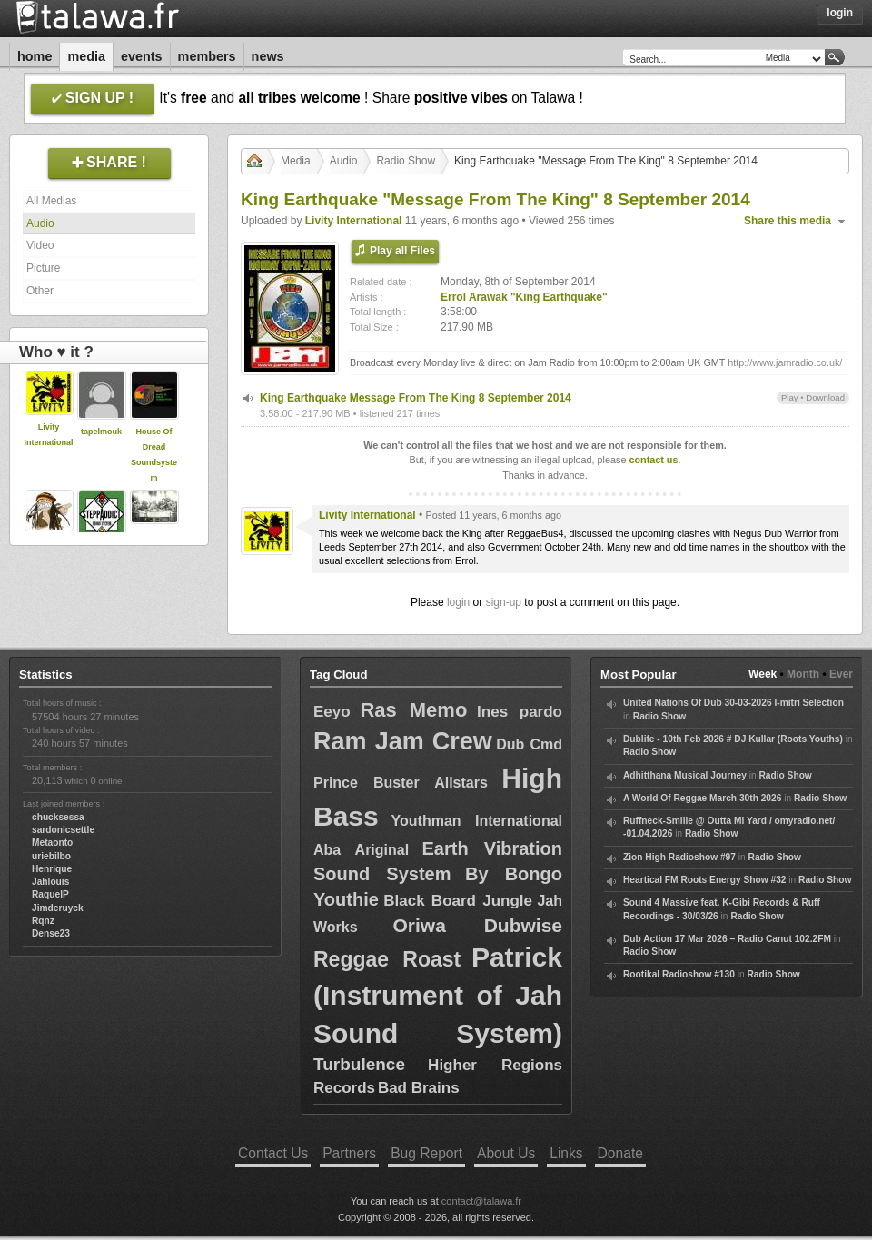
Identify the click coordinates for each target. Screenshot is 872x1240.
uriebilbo (51, 856)
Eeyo (332, 711)
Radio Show (405, 160)
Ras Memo (413, 710)
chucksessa (58, 817)
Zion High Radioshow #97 (679, 857)
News (268, 56)
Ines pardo (519, 711)
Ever (841, 674)
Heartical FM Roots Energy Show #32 (704, 880)
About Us (506, 1153)
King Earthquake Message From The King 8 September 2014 (415, 398)
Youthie (346, 899)
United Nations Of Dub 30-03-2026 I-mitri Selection (733, 703)
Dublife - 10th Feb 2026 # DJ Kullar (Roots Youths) (733, 739)
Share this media (787, 220)
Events (142, 56)
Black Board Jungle (457, 900)
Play (789, 397)
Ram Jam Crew (402, 741)
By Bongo (513, 874)
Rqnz (43, 921)
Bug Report (426, 1153)
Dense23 (51, 933)
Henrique (52, 869)
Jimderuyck (58, 908)
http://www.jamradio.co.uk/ (785, 362)
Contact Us (273, 1153)
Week (762, 674)
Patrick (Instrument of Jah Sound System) (437, 995)
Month (803, 674)
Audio (40, 223)
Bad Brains (419, 1087)
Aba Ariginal (361, 850)
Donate (620, 1153)
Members (207, 56)
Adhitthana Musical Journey (685, 775)
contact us (653, 459)
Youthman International (476, 820)
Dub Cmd (529, 744)
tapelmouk (101, 431)
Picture (43, 268)
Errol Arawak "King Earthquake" (524, 297)
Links (566, 1153)
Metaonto (52, 843)
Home (34, 56)
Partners (349, 1153)
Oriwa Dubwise (477, 925)
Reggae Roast (387, 959)
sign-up (503, 602)
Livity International (353, 220)
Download (825, 397)
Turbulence (359, 1064)
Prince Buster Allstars (400, 782)
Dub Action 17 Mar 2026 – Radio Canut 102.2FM (727, 939)
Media (86, 56)
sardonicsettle (63, 830)
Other (40, 290)
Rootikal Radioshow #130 (679, 974)
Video (40, 245)
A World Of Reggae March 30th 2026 (702, 798)
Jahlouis (50, 882)
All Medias (51, 200)
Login (840, 12)
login (458, 602)
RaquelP (50, 894)
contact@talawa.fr (481, 1200)
